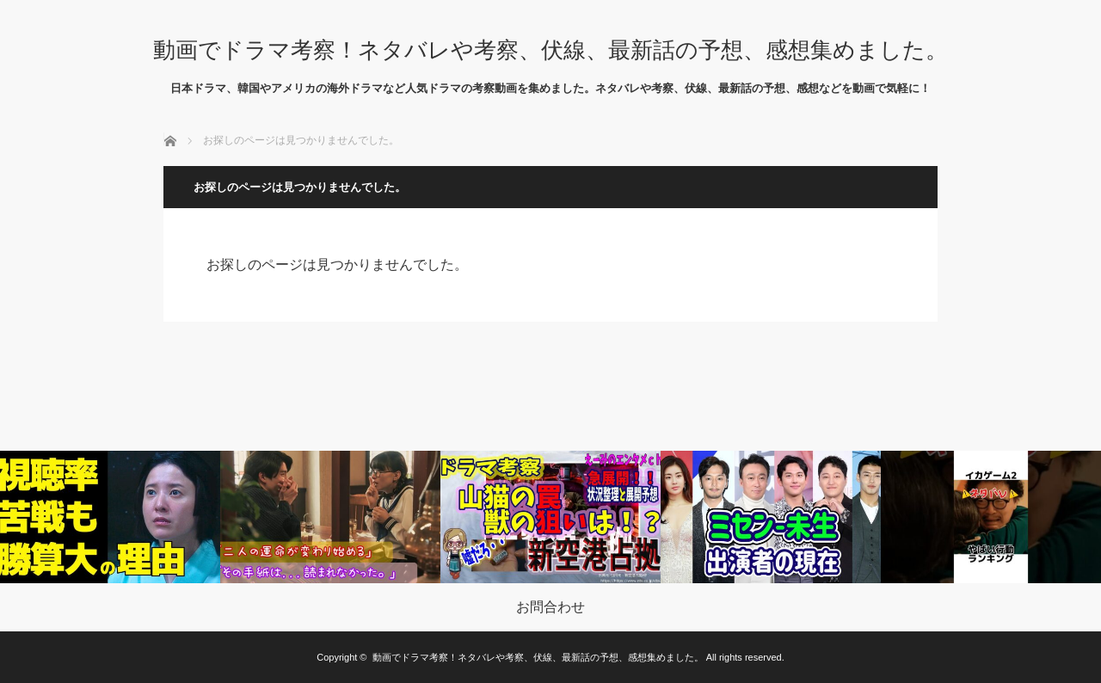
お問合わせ (550, 607)
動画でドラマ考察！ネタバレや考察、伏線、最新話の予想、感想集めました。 (550, 50)
